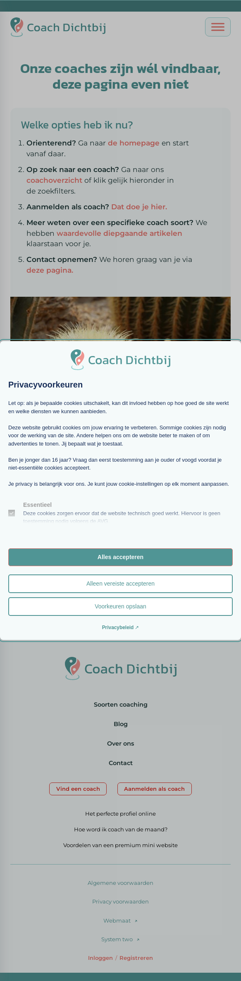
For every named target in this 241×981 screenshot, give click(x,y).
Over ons (120, 743)
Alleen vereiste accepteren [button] (120, 583)
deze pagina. (49, 270)
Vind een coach (78, 788)
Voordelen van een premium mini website (120, 845)
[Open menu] (217, 27)
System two (117, 939)
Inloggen (100, 957)
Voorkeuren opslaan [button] (120, 606)
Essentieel (37, 504)
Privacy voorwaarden (120, 901)
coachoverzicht (55, 180)
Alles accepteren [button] (120, 557)
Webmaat (117, 920)
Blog (121, 724)
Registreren (136, 957)
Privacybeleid (118, 627)
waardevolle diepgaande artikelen (119, 233)
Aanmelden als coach (154, 788)
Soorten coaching (121, 704)
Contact (121, 763)
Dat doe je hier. (139, 206)
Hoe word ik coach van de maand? (120, 829)
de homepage (134, 142)
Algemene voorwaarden (120, 882)
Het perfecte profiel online (120, 813)
